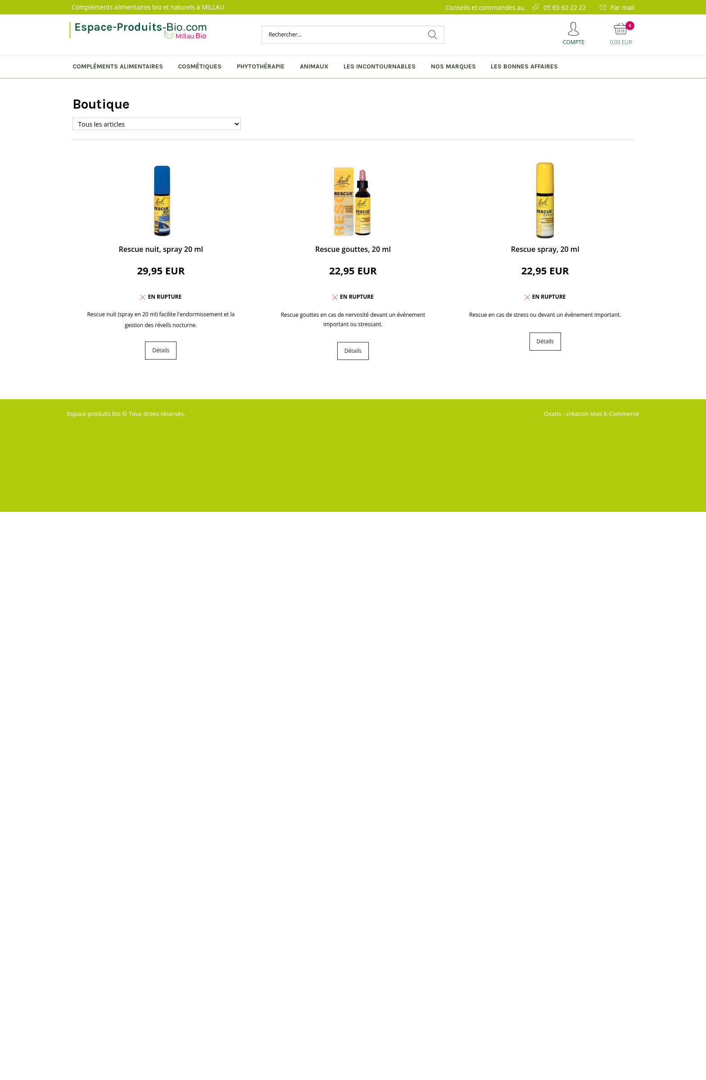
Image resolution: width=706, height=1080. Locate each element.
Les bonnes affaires (524, 66)
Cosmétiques (200, 66)
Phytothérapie (261, 66)
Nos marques (453, 66)
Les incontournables (380, 66)
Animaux (314, 66)
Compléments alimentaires (117, 66)
